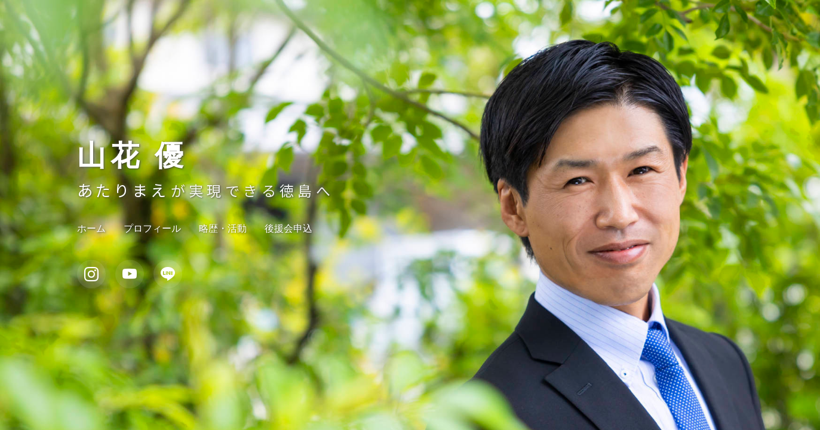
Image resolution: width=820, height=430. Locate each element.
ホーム (91, 228)
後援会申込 (288, 228)
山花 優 (132, 156)
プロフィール (152, 228)
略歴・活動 (223, 228)
